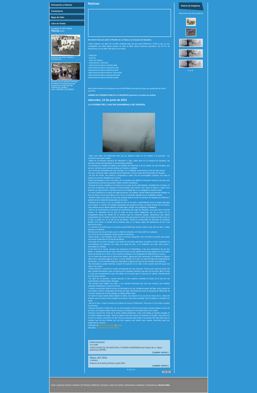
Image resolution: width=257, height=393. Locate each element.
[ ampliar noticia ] (160, 352)
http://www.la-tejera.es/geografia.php (104, 75)
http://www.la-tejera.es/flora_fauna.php (105, 73)
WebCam (93, 55)
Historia (76, 385)
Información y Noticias (61, 5)
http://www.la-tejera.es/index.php (103, 65)
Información (97, 342)
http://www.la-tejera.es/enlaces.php (104, 77)
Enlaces (92, 58)
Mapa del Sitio (57, 17)
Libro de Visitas (58, 23)
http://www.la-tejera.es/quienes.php (104, 68)
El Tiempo (85, 385)
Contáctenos (57, 11)
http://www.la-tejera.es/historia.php (103, 70)
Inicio (53, 385)
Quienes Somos (64, 385)
